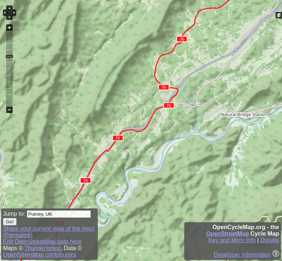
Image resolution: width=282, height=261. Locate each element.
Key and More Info (232, 240)
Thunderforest (43, 248)
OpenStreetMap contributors (39, 255)
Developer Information (242, 255)
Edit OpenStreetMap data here (42, 242)
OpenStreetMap (227, 234)
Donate (269, 240)
